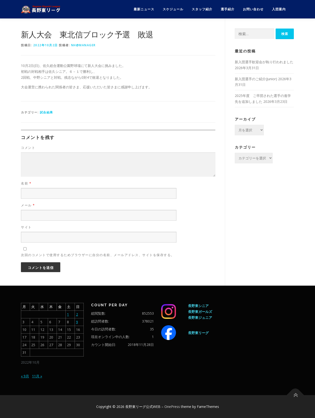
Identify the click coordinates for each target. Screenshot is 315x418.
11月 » (37, 376)
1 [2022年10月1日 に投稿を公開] (68, 314)
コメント (28, 147)
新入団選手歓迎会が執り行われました (264, 62)
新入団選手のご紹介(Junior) (256, 79)
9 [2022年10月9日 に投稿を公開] (77, 322)
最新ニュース (144, 9)
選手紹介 (228, 9)
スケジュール (173, 9)
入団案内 (279, 9)
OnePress (172, 406)
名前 (26, 183)
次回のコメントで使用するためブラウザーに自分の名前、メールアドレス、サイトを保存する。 (97, 255)
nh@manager (83, 45)
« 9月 (25, 376)
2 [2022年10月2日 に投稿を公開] (77, 314)
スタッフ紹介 (202, 9)
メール (28, 205)
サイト (26, 227)
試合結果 (46, 112)
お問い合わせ (253, 9)
